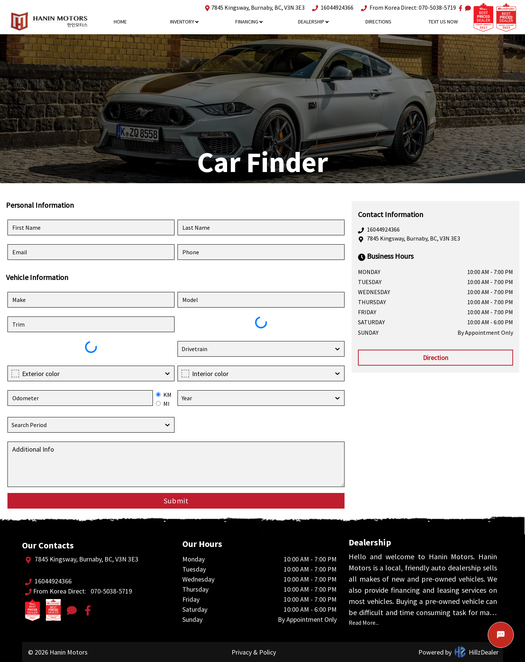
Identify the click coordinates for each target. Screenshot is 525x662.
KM (167, 394)
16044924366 (332, 7)
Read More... (364, 622)
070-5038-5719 (437, 7)
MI (166, 403)
